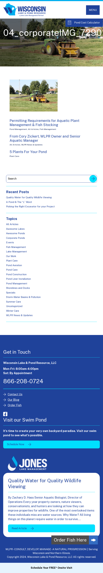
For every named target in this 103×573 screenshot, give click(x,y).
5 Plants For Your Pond (28, 152)
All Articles (33, 129)
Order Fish (15, 405)
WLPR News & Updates (32, 145)
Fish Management (48, 129)
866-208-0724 (23, 381)
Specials (10, 292)
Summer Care (13, 301)
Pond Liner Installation (18, 278)
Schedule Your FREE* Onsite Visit (51, 567)
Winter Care (12, 310)
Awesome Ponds (15, 233)
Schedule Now (15, 444)
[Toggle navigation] (93, 10)
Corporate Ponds (15, 238)
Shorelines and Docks (18, 288)
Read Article (19, 528)
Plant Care (14, 156)
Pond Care (12, 269)
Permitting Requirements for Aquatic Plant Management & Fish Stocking (44, 123)
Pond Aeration (14, 265)
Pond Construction (16, 274)
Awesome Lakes (15, 228)
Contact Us (15, 394)
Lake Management (16, 251)
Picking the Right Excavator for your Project (30, 206)
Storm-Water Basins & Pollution (23, 297)
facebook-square (5, 414)
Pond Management (18, 129)
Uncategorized (14, 306)
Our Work (11, 256)
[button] (93, 539)
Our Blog (13, 399)
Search (93, 178)
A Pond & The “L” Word (19, 202)
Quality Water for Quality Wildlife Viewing (29, 197)
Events (10, 242)
